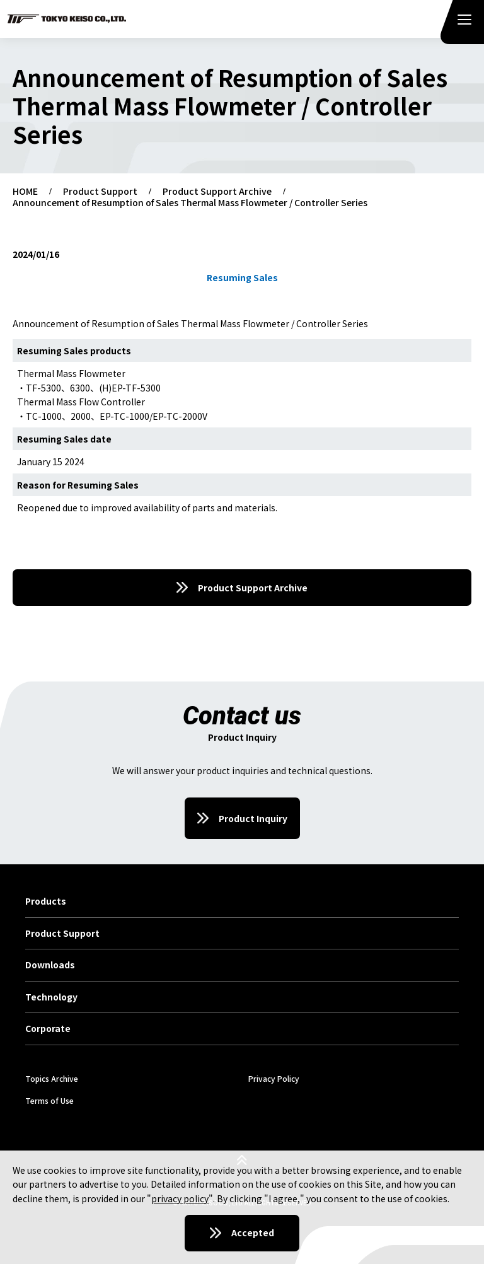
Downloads (50, 965)
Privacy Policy (273, 1078)
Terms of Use (49, 1100)
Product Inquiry (253, 818)
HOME (25, 191)
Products (45, 901)
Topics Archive (51, 1078)
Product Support (100, 191)
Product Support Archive (217, 191)
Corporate (48, 1029)
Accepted (252, 1232)
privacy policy (180, 1198)
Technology (51, 997)
